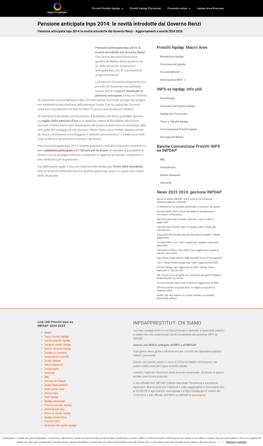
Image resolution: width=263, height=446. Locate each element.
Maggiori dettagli (236, 442)
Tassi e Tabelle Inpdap (174, 121)
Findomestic (168, 167)
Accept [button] (221, 442)
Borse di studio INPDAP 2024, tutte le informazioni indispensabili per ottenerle (184, 201)
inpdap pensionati (54, 401)
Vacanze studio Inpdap (57, 344)
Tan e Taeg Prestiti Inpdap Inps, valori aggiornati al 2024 (187, 262)
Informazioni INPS (173, 80)
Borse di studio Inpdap (57, 413)
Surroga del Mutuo (171, 137)
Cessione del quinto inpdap (60, 425)
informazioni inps (54, 409)
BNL (162, 159)
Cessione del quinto (172, 64)
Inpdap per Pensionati (173, 113)
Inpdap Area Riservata (210, 8)
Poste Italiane (52, 360)
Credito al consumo (55, 352)
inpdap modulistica (55, 417)
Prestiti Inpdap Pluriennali (145, 8)
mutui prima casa (54, 389)
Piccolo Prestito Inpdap (107, 8)
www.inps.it (198, 395)
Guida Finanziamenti (56, 385)
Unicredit (166, 182)
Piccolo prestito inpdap (58, 405)
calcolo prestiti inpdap (57, 340)
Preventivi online (179, 8)
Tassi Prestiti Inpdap (56, 336)
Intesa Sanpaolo (170, 175)
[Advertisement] (66, 70)
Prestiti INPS (52, 421)
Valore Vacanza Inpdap (57, 348)
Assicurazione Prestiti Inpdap (178, 129)
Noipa (47, 332)
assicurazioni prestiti (56, 356)
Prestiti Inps (167, 98)
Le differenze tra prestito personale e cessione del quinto (188, 206)
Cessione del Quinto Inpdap (177, 106)
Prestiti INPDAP (171, 72)
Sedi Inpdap (51, 397)
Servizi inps (51, 393)
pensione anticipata (59, 150)
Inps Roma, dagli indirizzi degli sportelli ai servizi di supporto (189, 257)
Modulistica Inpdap (172, 56)
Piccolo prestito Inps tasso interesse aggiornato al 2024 (188, 282)
